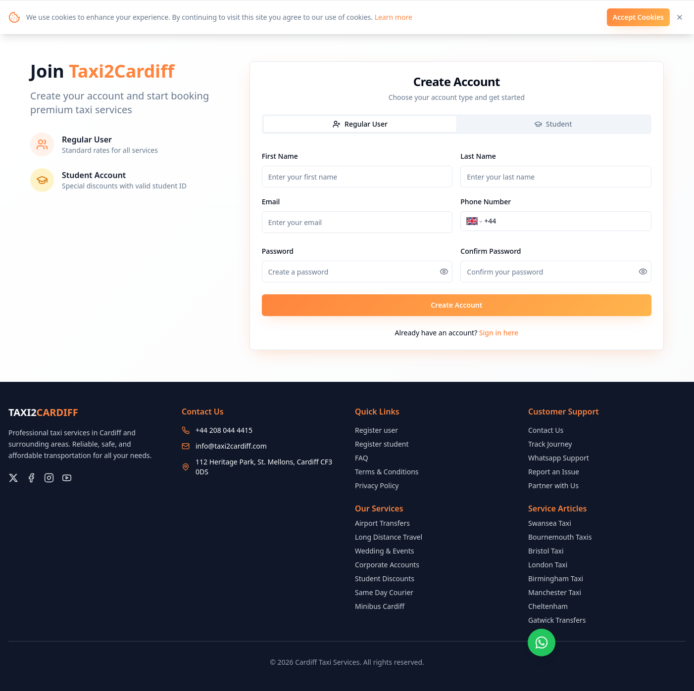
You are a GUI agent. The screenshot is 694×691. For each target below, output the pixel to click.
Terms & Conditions (387, 471)
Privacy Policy (376, 485)
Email (271, 201)
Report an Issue (553, 471)
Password (278, 251)
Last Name (478, 156)
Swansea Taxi (549, 523)
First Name (280, 156)
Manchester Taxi (554, 592)
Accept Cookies (638, 17)
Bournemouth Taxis (560, 537)
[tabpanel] (456, 233)
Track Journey (550, 444)
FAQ (361, 457)
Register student (382, 444)
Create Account (456, 305)
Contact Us (545, 430)
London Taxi (547, 564)
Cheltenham (548, 606)
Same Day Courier (384, 592)
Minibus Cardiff (379, 606)
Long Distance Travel (388, 537)
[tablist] (456, 124)
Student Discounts (384, 578)
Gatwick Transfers (557, 620)
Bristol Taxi (546, 550)
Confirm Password (490, 251)
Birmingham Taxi (555, 578)
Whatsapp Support (558, 457)
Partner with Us (553, 485)
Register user (376, 430)
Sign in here (498, 332)
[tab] (360, 124)
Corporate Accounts (387, 564)
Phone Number (485, 201)
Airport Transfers (382, 523)
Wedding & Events (384, 550)
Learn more (393, 17)
